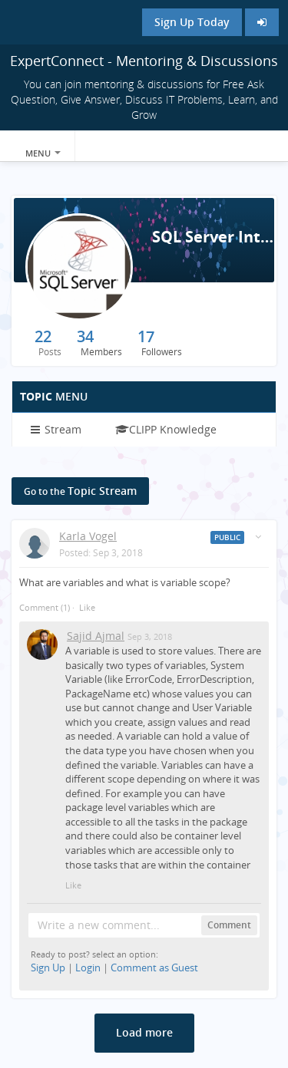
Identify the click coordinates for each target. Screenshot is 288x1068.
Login (88, 967)
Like (87, 607)
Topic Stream (80, 490)
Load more (144, 1032)
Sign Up (48, 967)
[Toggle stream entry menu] (258, 537)
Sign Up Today (192, 22)
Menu (43, 153)
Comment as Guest (154, 967)
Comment (44, 607)
